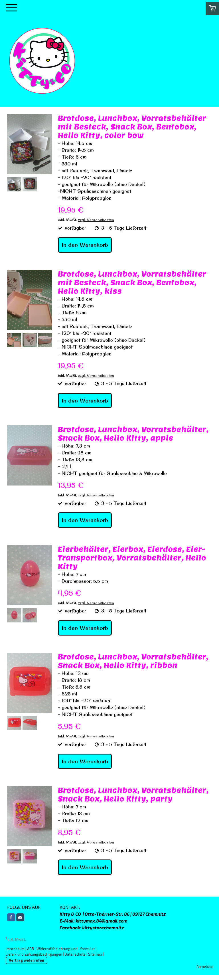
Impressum (15, 948)
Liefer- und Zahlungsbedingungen (34, 954)
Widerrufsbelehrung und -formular (65, 948)
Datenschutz (75, 954)
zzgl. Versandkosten (96, 219)
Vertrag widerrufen (26, 960)
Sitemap (95, 954)
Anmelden (204, 966)
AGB (30, 948)
